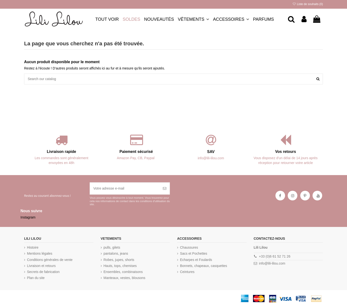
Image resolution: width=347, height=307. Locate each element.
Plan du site (36, 278)
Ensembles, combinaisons (123, 272)
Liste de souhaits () (307, 4)
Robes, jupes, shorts (119, 260)
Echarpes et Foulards (196, 260)
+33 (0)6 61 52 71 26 (274, 256)
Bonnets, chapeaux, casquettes (203, 266)
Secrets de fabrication (43, 272)
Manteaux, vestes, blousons (125, 278)
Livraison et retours (41, 266)
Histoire (32, 247)
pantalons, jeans (116, 253)
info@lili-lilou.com (272, 263)
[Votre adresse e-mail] (125, 188)
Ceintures (187, 272)
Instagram (27, 217)
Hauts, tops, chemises (120, 266)
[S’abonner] (165, 188)
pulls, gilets (112, 247)
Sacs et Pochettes (193, 253)
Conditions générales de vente (50, 260)
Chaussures (189, 247)
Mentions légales (39, 253)
